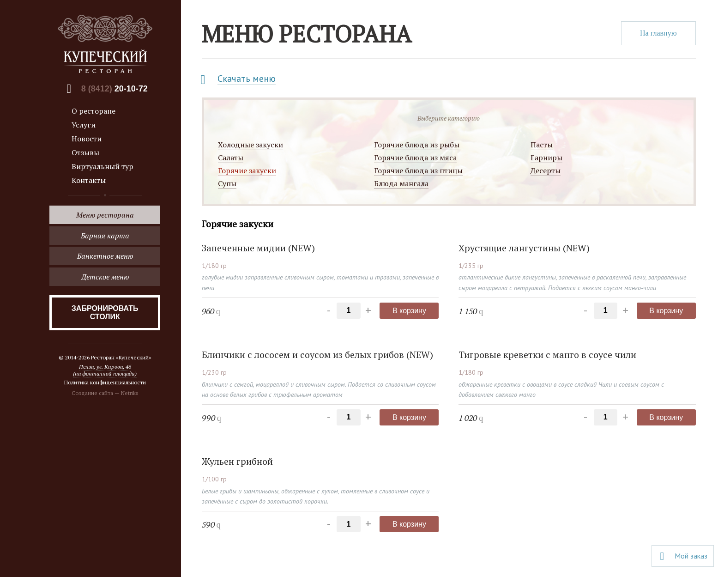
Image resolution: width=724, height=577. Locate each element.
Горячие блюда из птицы (418, 170)
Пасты (542, 145)
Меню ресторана (105, 215)
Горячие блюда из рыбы (416, 145)
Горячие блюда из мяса (415, 157)
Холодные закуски (250, 145)
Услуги (84, 125)
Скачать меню (246, 79)
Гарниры (546, 157)
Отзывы (85, 152)
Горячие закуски (247, 170)
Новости (87, 139)
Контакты (89, 180)
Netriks (130, 392)
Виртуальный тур (102, 166)
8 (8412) (114, 88)
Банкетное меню (105, 256)
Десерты (546, 170)
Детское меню (105, 277)
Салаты (230, 157)
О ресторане (93, 111)
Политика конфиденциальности (105, 382)
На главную (658, 33)
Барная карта (105, 236)
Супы (227, 183)
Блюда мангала (401, 183)
